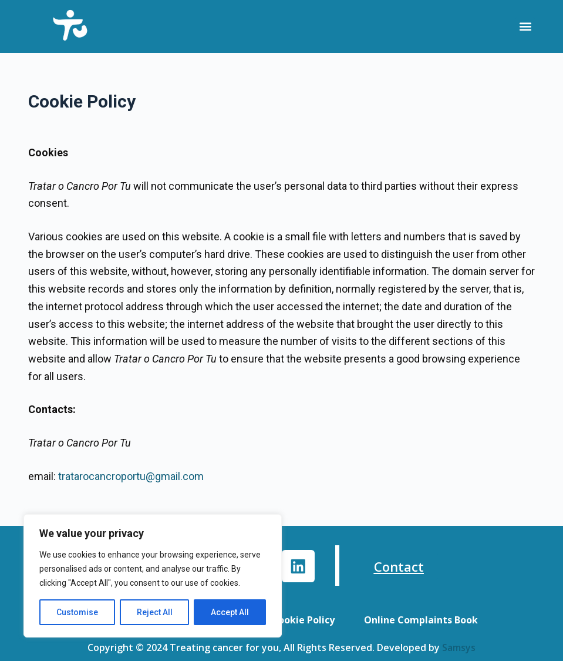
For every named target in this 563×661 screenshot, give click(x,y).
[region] (152, 575)
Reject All (155, 612)
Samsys (459, 647)
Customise (77, 612)
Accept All (230, 612)
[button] (525, 26)
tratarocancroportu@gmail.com (131, 476)
